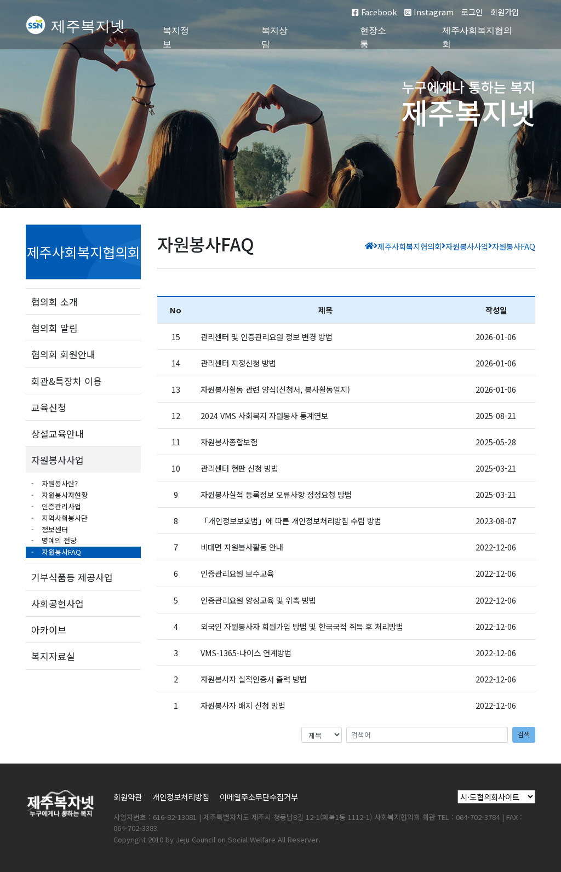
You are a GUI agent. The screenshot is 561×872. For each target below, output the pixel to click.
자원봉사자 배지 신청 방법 (243, 705)
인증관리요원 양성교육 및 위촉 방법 (258, 600)
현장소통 (373, 37)
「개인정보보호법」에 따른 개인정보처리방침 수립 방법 (291, 520)
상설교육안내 (57, 433)
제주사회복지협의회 (477, 37)
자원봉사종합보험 (229, 442)
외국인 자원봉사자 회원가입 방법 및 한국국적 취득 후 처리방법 (302, 626)
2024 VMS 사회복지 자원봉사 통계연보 (264, 415)
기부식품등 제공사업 (72, 577)
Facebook (374, 12)
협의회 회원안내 (63, 354)
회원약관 (127, 796)
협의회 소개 (54, 301)
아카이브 (48, 629)
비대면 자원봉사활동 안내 (242, 547)
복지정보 (176, 37)
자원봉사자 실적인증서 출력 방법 (254, 679)
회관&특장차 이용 (66, 381)
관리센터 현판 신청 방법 (239, 468)
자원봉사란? (58, 483)
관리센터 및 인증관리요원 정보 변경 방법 (267, 336)
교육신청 (48, 407)
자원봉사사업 (57, 460)
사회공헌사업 (57, 603)
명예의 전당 (58, 540)
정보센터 (53, 529)
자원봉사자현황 (63, 495)
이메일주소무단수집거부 (259, 796)
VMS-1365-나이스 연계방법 (246, 652)
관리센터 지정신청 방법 (238, 363)
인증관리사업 (60, 506)
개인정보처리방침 (180, 796)
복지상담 (274, 37)
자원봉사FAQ (60, 552)
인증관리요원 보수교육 (237, 573)
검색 (523, 734)
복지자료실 (53, 656)
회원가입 (504, 12)
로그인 (472, 12)
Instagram (429, 12)
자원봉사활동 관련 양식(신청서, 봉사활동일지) (275, 389)
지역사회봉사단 (63, 518)
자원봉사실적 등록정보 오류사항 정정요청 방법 (276, 494)
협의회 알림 (54, 328)
